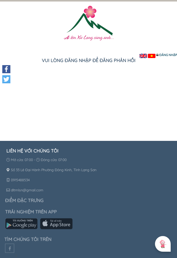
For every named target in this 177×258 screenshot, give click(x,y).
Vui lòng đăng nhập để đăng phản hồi (88, 60)
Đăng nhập (168, 55)
